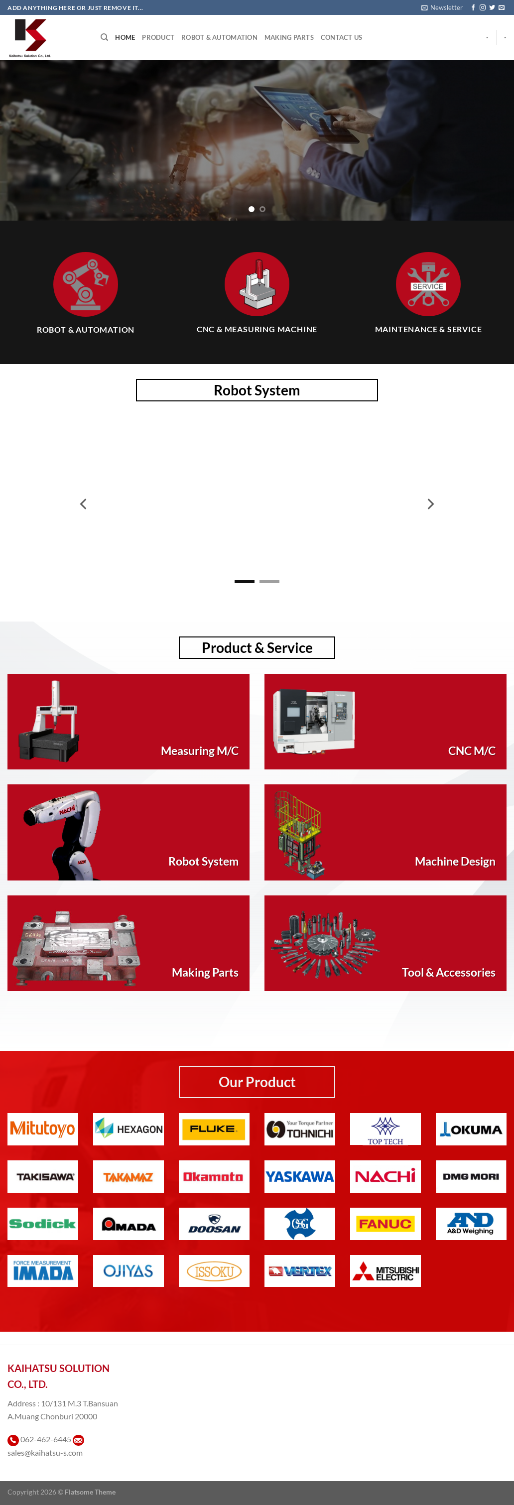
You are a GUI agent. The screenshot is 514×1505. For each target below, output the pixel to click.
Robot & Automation (219, 37)
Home (125, 37)
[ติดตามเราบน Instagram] (483, 7)
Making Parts (289, 37)
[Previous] (84, 504)
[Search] (104, 37)
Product (158, 37)
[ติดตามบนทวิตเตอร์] (492, 7)
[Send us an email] (502, 7)
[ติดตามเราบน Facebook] (473, 7)
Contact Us (342, 37)
